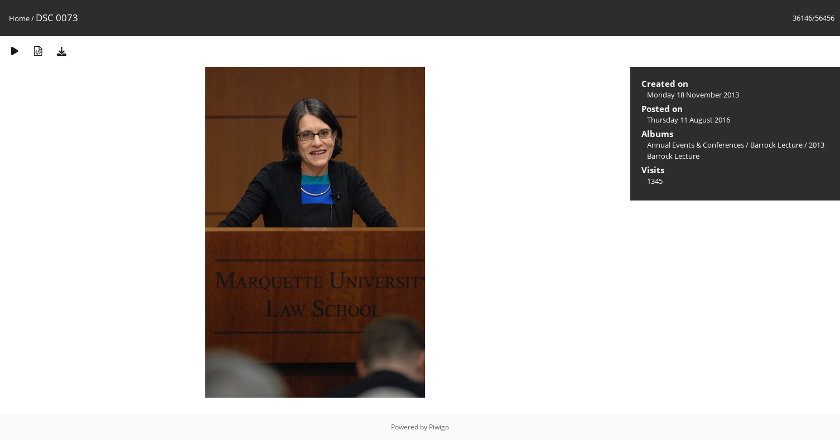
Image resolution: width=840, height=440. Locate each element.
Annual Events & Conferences (695, 145)
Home (19, 18)
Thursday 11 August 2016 (688, 120)
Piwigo (439, 427)
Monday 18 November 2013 (693, 95)
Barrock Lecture (776, 145)
